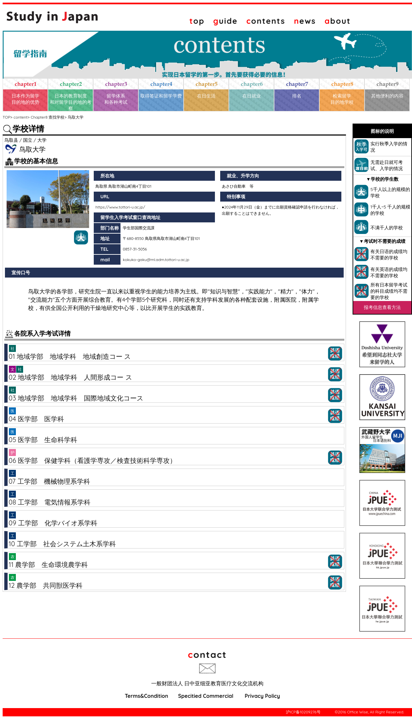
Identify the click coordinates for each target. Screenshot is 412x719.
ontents (265, 21)
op (197, 21)
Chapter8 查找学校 (47, 117)
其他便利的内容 (387, 96)
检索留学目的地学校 (342, 99)
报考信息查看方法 (382, 307)
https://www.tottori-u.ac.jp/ (120, 207)
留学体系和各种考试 (115, 99)
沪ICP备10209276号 (303, 711)
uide (225, 21)
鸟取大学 (76, 117)
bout (338, 21)
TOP (6, 117)
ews (305, 21)
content (20, 117)
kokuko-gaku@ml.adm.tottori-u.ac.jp (156, 259)
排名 (296, 96)
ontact (207, 654)
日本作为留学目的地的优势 (25, 99)
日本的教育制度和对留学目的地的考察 (70, 102)
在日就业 (251, 96)
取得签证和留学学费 (161, 96)
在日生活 (206, 96)
